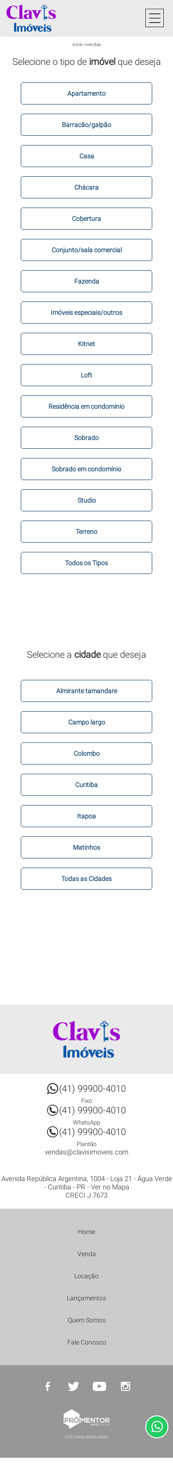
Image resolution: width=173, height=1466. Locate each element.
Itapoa (86, 816)
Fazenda (86, 281)
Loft (86, 375)
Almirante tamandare (86, 691)
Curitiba (86, 784)
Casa (86, 156)
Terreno (86, 531)
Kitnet (86, 344)
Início (77, 44)
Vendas (93, 44)
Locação (86, 1276)
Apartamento (86, 93)
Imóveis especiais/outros (86, 312)
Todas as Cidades (86, 878)
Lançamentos (86, 1298)
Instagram (125, 1386)
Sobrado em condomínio (86, 469)
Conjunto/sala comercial (87, 250)
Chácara (86, 187)
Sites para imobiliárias (86, 1437)
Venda (87, 1253)
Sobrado (86, 437)
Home (86, 1231)
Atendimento (156, 1426)
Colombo (87, 753)
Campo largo (86, 722)
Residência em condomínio (86, 406)
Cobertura (86, 218)
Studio (87, 500)
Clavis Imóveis (87, 1039)
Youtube (99, 1386)
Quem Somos (87, 1320)
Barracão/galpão (86, 124)
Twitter (74, 1386)
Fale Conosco (86, 1342)
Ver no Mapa (110, 1187)
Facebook (48, 1386)
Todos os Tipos (86, 563)
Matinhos (86, 847)
